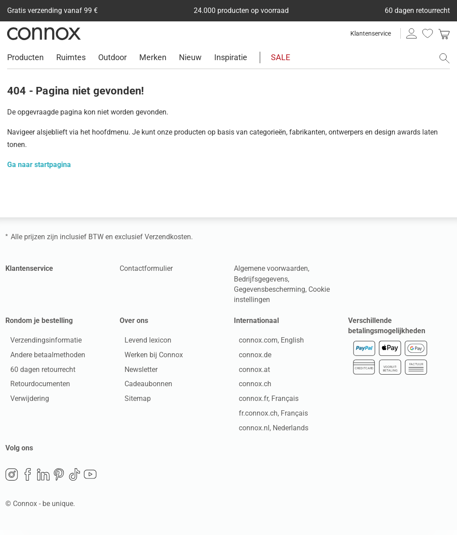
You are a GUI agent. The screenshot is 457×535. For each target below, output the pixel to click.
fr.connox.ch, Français (268, 415)
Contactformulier (146, 268)
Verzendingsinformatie (41, 342)
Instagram (11, 479)
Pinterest (59, 479)
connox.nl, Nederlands (268, 430)
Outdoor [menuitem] (112, 57)
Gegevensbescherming (269, 289)
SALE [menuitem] (280, 57)
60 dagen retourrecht (38, 372)
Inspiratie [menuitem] (230, 57)
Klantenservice (370, 33)
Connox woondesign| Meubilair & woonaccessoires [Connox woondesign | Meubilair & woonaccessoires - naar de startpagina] (44, 33)
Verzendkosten (168, 237)
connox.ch (250, 386)
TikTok (74, 479)
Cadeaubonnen (143, 386)
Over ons (134, 320)
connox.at (249, 372)
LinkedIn (43, 479)
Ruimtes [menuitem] (71, 57)
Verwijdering (24, 401)
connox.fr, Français (264, 401)
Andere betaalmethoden (42, 357)
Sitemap (133, 401)
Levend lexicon (143, 342)
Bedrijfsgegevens (261, 279)
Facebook (27, 479)
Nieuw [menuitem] (190, 57)
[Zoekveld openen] (444, 58)
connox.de (250, 357)
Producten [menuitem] (25, 57)
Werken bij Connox (149, 357)
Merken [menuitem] (152, 57)
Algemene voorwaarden (271, 268)
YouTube (90, 479)
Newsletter (136, 372)
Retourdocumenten (35, 386)
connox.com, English (266, 342)
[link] (444, 33)
